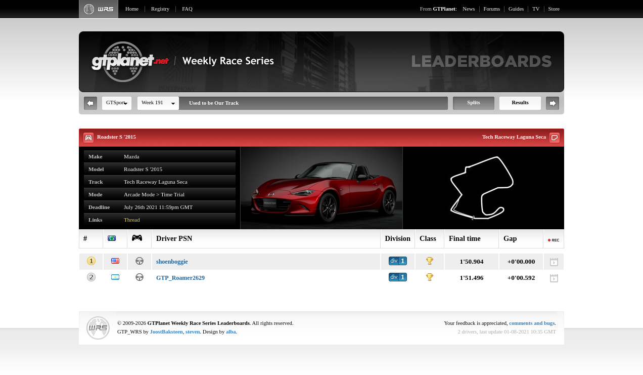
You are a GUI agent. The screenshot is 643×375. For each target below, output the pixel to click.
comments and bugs (532, 323)
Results (520, 102)
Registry (160, 9)
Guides (516, 9)
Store (554, 9)
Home (132, 9)
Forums (492, 9)
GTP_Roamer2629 (180, 277)
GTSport (115, 102)
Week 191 (152, 102)
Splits (473, 102)
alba (231, 332)
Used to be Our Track (214, 103)
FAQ (187, 9)
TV (535, 9)
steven (193, 332)
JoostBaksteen (166, 332)
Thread (132, 220)
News (469, 9)
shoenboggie (172, 261)
